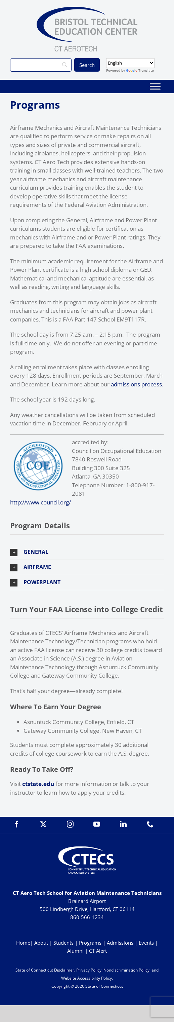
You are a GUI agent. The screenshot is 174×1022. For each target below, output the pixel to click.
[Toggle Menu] (155, 86)
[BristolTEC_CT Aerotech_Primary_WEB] (87, 9)
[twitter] (43, 824)
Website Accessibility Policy (86, 978)
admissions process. (137, 384)
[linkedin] (123, 824)
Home (23, 942)
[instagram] (70, 824)
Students (63, 942)
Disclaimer (64, 970)
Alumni (76, 950)
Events (146, 942)
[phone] (150, 824)
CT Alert (98, 950)
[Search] (41, 65)
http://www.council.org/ (40, 502)
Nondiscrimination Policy (126, 970)
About (41, 942)
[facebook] (16, 824)
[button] (87, 552)
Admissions (120, 942)
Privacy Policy (88, 970)
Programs (90, 942)
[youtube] (96, 824)
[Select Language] (130, 63)
